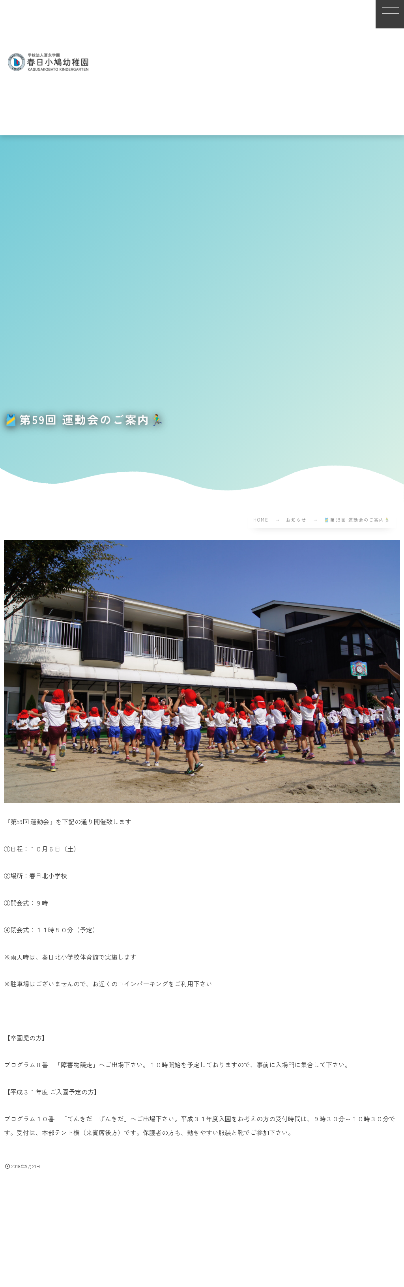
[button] (390, 14)
